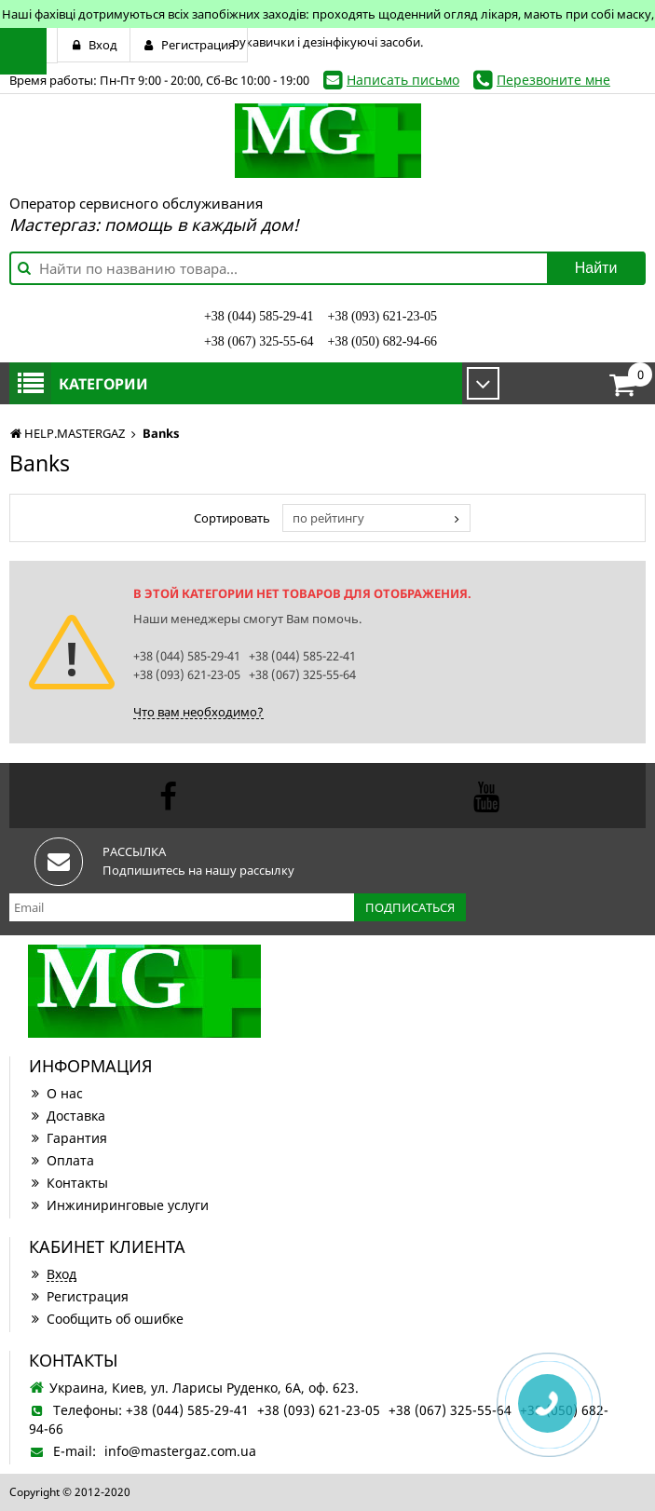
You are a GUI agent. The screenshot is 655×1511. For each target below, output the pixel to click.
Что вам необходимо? (198, 711)
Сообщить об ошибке (106, 1318)
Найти (596, 268)
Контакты (68, 1182)
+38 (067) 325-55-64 (259, 341)
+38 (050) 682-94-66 (383, 341)
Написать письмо (403, 79)
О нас (56, 1093)
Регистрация (79, 1296)
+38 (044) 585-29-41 (259, 316)
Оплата (61, 1160)
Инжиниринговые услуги (119, 1205)
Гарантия (68, 1138)
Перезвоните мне (553, 79)
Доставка (67, 1115)
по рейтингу (328, 518)
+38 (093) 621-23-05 (383, 316)
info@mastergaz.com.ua (180, 1451)
